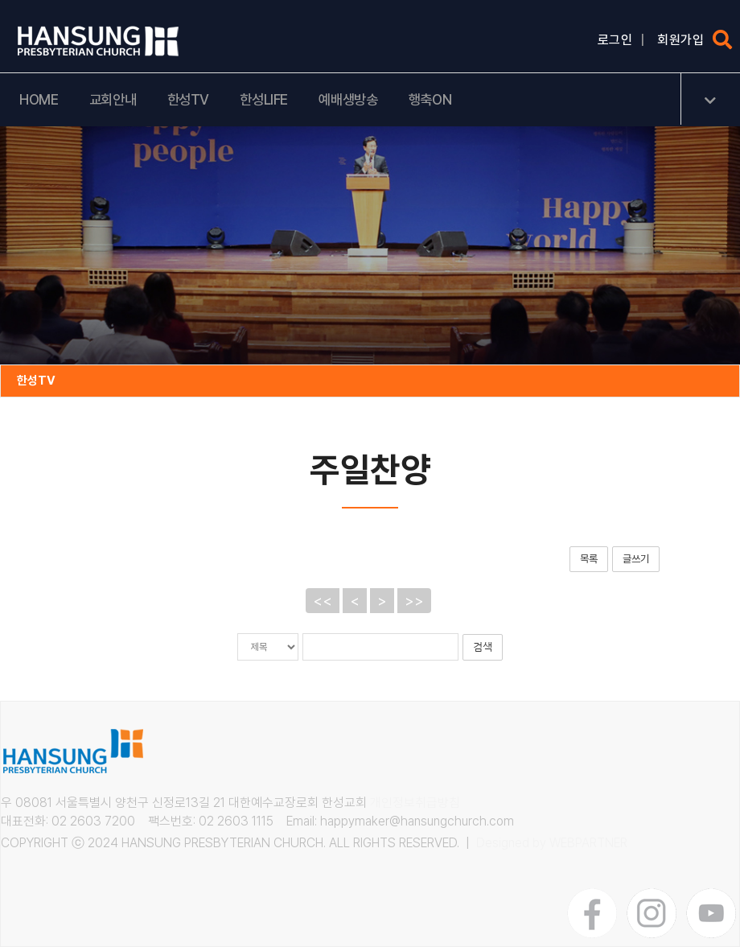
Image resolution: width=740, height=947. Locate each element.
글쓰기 (636, 559)
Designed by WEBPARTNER (551, 842)
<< (322, 600)
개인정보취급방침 (415, 802)
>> (414, 600)
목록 (589, 559)
